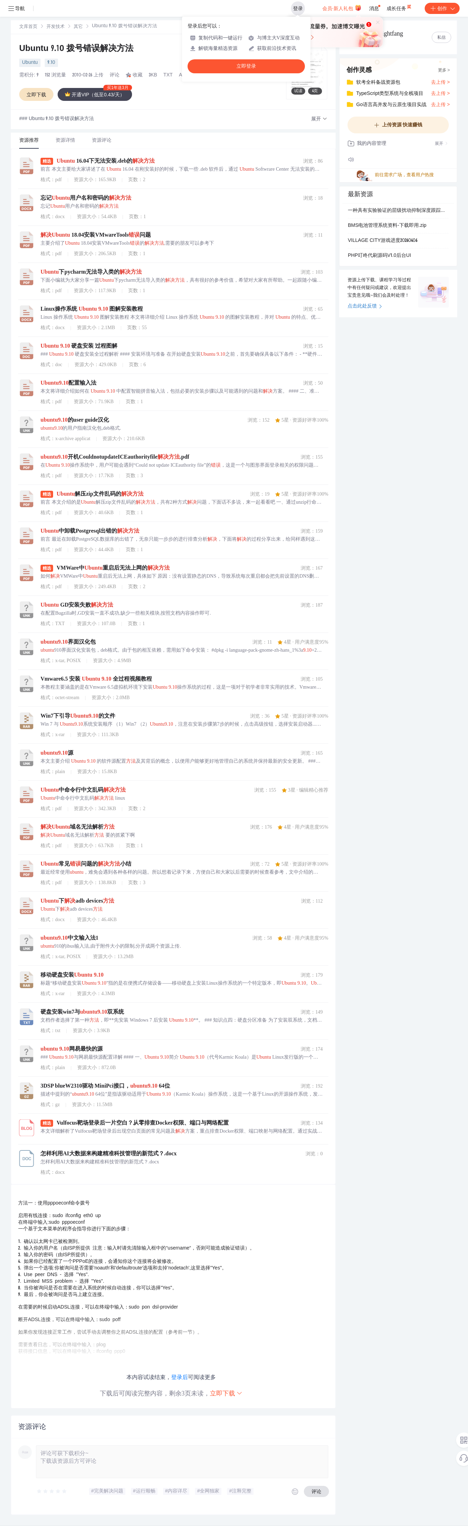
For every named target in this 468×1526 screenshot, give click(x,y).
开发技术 (55, 27)
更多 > (444, 70)
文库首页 (28, 27)
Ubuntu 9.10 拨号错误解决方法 (76, 49)
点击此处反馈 (365, 306)
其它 (78, 27)
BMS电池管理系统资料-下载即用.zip (387, 225)
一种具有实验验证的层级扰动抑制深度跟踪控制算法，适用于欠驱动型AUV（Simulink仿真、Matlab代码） (398, 210)
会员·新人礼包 (341, 7)
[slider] (52, 1491)
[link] (28, 26)
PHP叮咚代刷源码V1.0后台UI (379, 255)
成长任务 (399, 7)
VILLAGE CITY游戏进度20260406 (382, 240)
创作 (442, 8)
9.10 (51, 62)
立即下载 (226, 1393)
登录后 (179, 1377)
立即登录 (246, 66)
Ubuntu (30, 62)
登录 (298, 8)
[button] (319, 119)
